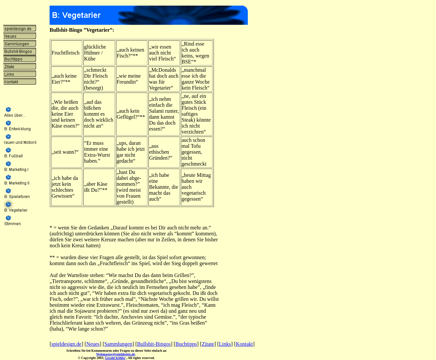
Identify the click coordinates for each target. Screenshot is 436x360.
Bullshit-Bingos (154, 344)
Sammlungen (118, 344)
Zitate (208, 344)
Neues (92, 344)
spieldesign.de (66, 344)
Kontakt (244, 344)
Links (225, 344)
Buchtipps (186, 344)
